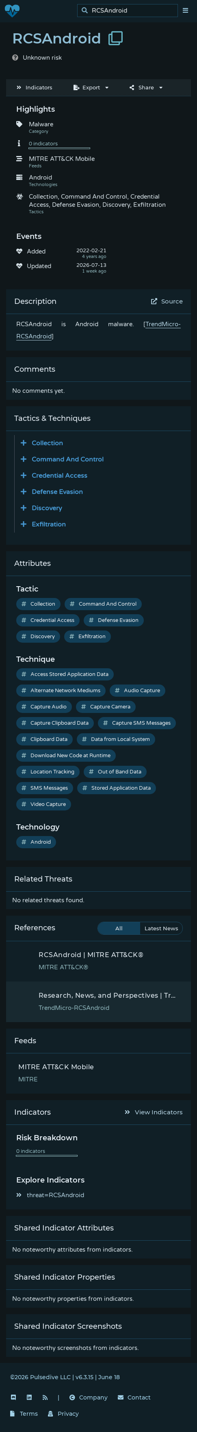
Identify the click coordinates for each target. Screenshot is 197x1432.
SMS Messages (45, 788)
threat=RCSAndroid (50, 1195)
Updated (39, 266)
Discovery (38, 636)
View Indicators (154, 1112)
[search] (130, 11)
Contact (134, 1397)
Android (36, 842)
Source (167, 301)
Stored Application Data (116, 788)
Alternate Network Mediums (61, 690)
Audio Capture (137, 690)
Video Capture (44, 804)
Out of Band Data (115, 772)
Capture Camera (105, 707)
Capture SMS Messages (137, 723)
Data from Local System (116, 739)
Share (142, 87)
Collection (38, 604)
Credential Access (48, 620)
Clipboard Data (44, 739)
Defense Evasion (114, 620)
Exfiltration (87, 636)
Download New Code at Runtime (66, 755)
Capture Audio (44, 707)
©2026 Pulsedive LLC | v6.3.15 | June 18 (65, 1377)
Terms (24, 1413)
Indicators (34, 87)
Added (36, 251)
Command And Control (103, 604)
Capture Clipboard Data (55, 723)
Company (88, 1397)
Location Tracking (48, 772)
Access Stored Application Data (65, 674)
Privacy (63, 1413)
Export (87, 87)
